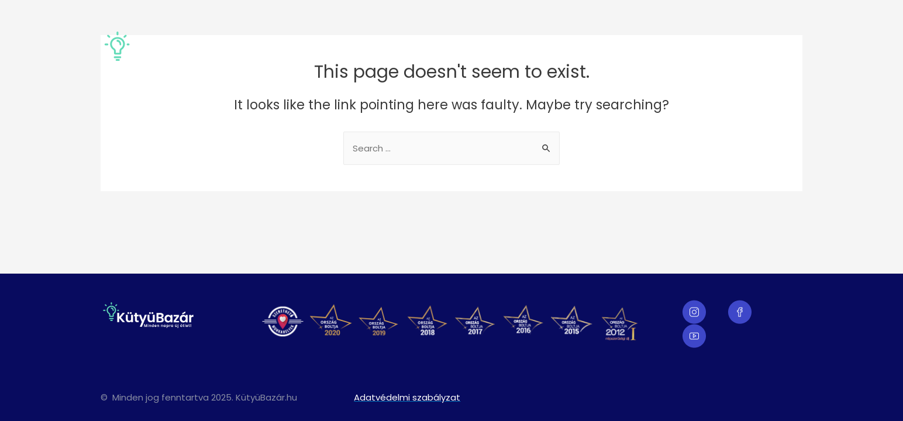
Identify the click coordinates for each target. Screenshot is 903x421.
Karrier (780, 51)
